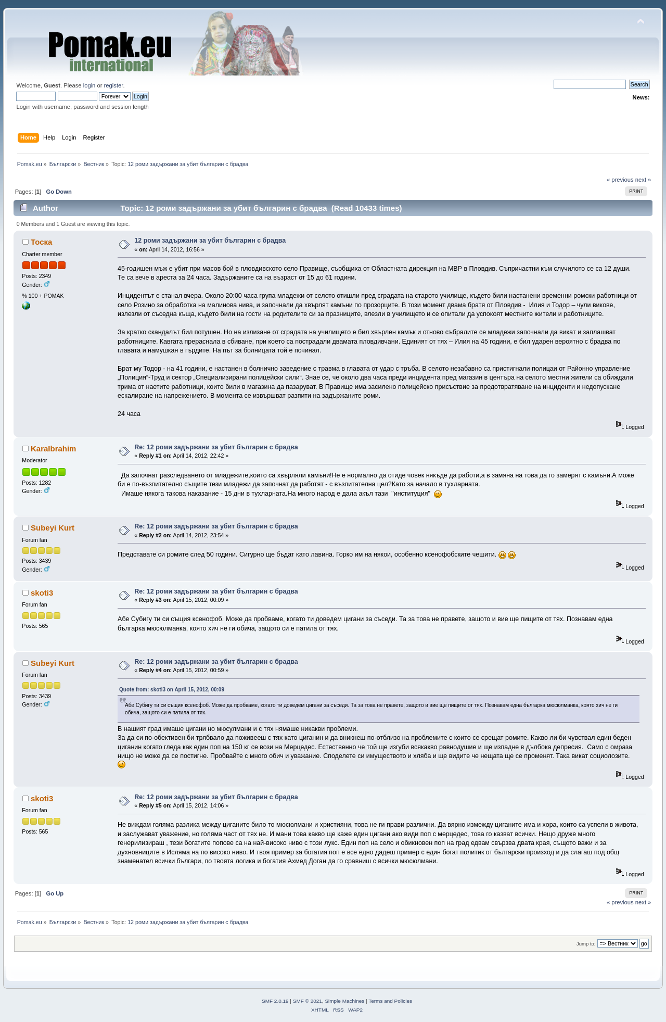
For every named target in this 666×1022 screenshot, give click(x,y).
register (113, 85)
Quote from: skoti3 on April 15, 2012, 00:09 (171, 689)
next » (643, 179)
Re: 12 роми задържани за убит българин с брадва (216, 447)
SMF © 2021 (307, 1001)
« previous (620, 179)
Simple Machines (344, 1001)
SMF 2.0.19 (275, 1001)
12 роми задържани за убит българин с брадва (210, 240)
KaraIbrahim (53, 448)
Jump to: (586, 944)
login (89, 85)
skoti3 (42, 592)
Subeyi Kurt (52, 527)
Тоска (41, 241)
